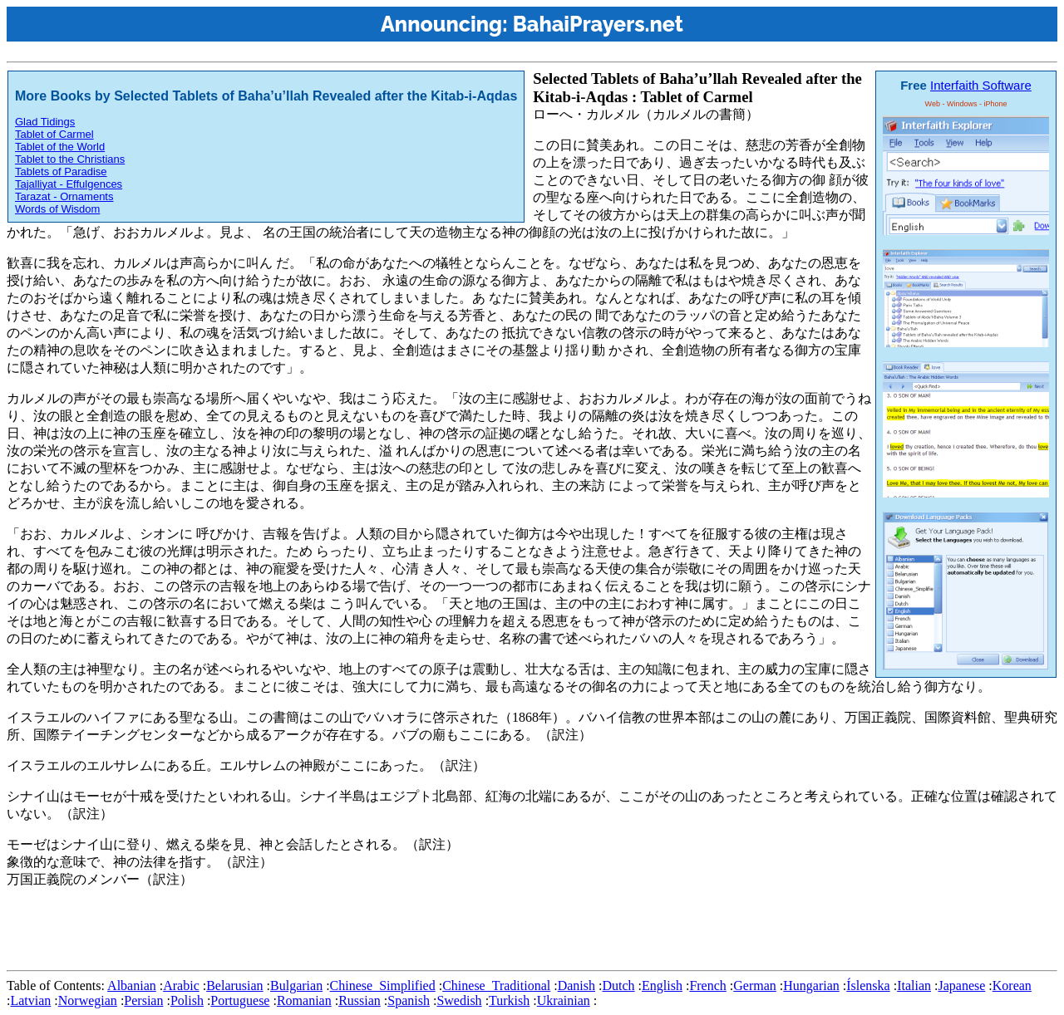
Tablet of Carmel (54, 134)
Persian (143, 1000)
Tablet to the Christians (70, 159)
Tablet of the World (60, 146)
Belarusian (234, 985)
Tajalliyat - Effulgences (68, 184)
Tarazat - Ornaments (64, 196)
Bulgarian (296, 985)
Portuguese (239, 1000)
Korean (1012, 985)
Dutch (618, 985)
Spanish (408, 1000)
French (707, 985)
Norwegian (87, 1000)
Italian (914, 985)
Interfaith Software (981, 85)
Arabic (181, 985)
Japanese (961, 985)
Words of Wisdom (57, 209)
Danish (576, 985)
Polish (187, 1000)
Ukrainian (563, 1000)
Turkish (509, 1000)
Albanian (131, 985)
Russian (359, 1000)
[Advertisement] (309, 926)
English (662, 985)
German (754, 985)
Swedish (458, 1000)
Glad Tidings (45, 121)
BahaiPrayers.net (598, 24)
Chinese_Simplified (383, 985)
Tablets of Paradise (61, 171)
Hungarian (811, 985)
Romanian (304, 1000)
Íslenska (867, 985)
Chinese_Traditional (496, 985)
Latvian (30, 1000)
